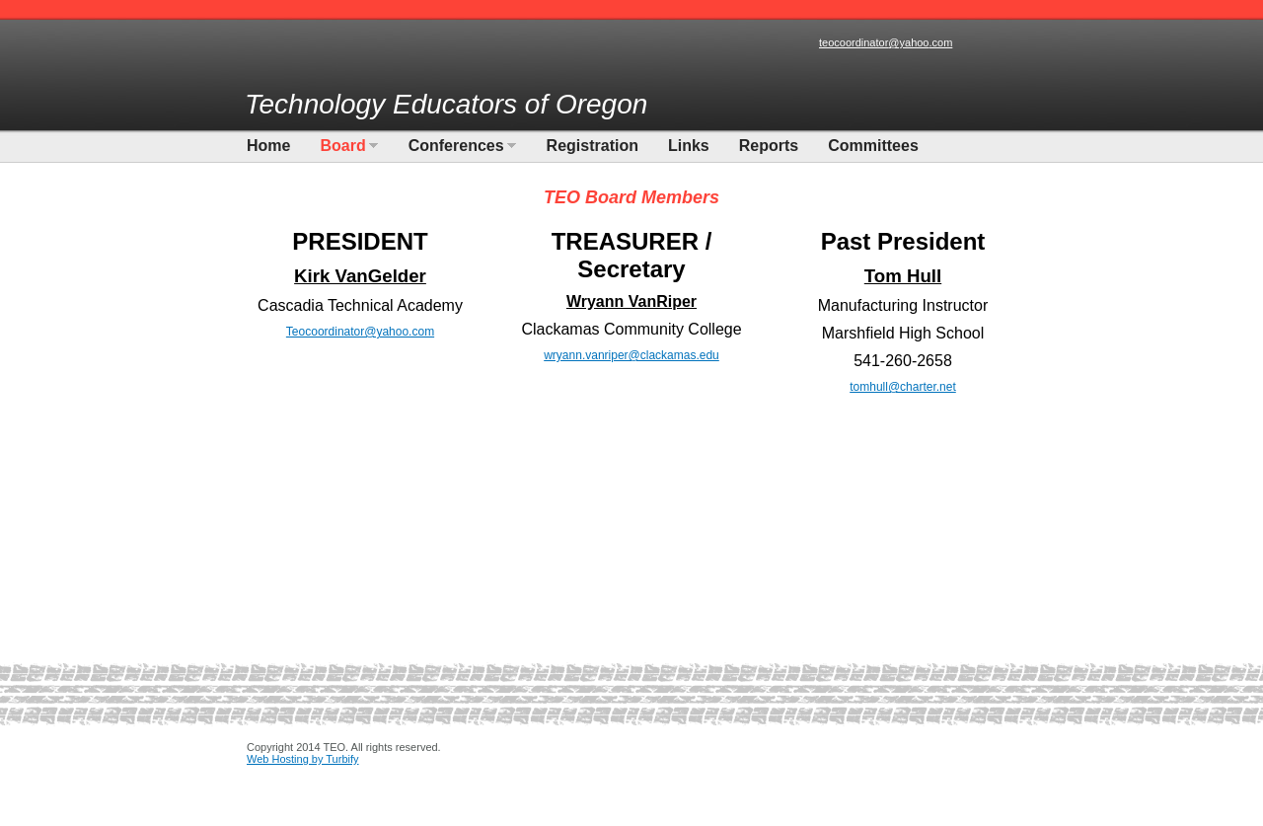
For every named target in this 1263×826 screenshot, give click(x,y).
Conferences (456, 145)
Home (268, 145)
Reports (768, 145)
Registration (592, 145)
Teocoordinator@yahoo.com (360, 331)
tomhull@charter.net (903, 387)
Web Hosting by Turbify (303, 759)
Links (688, 145)
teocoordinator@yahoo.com (885, 42)
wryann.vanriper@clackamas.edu (631, 355)
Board (342, 145)
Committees (873, 145)
